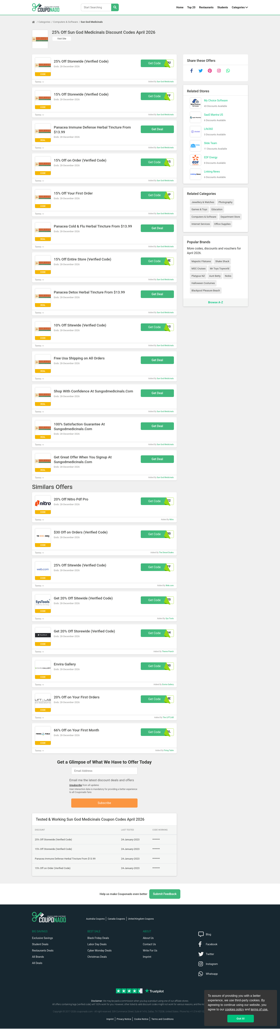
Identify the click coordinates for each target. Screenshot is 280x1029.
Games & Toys (199, 209)
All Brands (38, 957)
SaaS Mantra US (213, 114)
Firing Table (169, 750)
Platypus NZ (198, 276)
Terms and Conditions (162, 1019)
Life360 (208, 128)
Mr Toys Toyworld (219, 268)
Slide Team (210, 143)
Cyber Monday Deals (100, 950)
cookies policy (234, 1009)
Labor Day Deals (97, 944)
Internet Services (201, 224)
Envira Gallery (168, 684)
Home (179, 7)
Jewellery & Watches (203, 202)
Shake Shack (222, 261)
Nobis (228, 276)
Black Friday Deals (98, 938)
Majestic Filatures (201, 261)
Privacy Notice (124, 1019)
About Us (148, 938)
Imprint (147, 957)
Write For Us (150, 950)
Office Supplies (222, 224)
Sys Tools (170, 618)
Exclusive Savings (42, 938)
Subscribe (104, 803)
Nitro (172, 519)
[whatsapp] (228, 71)
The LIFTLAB (168, 717)
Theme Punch (168, 651)
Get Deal (157, 129)
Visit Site (61, 38)
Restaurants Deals (42, 950)
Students (222, 7)
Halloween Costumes (203, 283)
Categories (238, 7)
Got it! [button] (241, 1018)
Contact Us (149, 944)
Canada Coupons (116, 919)
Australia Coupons (95, 919)
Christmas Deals (97, 957)
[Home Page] (35, 22)
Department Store (230, 216)
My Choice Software (216, 100)
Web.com (170, 585)
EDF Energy (210, 157)
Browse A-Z (215, 302)
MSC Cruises (199, 268)
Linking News (212, 171)
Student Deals (40, 944)
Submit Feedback (165, 894)
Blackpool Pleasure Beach (206, 290)
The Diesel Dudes (166, 552)
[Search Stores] (115, 7)
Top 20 (191, 7)
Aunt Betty (215, 276)
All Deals (37, 963)
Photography (225, 202)
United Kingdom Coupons (141, 919)
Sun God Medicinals (92, 21)
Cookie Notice (141, 1019)
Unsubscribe (75, 785)
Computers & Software (65, 21)
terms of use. (259, 1009)
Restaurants (206, 7)
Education (217, 209)
